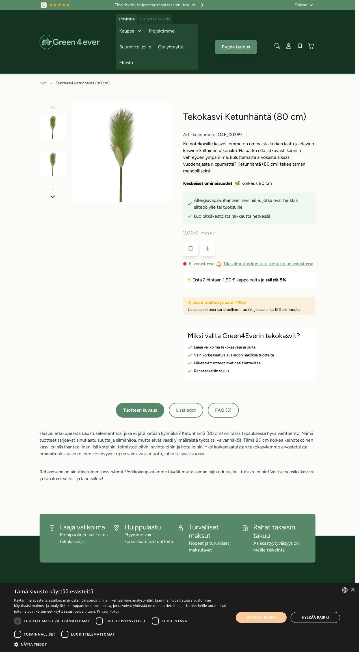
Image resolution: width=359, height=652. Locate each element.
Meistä (126, 62)
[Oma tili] (289, 46)
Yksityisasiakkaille (154, 19)
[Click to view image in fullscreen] (122, 152)
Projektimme (162, 31)
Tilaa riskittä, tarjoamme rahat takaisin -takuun (160, 5)
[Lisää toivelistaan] (190, 248)
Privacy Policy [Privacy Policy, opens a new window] (108, 611)
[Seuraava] (53, 196)
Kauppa (130, 31)
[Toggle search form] (277, 46)
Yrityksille (126, 19)
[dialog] (179, 617)
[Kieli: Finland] (303, 5)
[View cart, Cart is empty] (311, 46)
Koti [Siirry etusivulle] (43, 83)
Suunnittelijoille (135, 47)
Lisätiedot (186, 410)
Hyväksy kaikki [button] (261, 617)
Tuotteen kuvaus (140, 410)
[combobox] (345, 590)
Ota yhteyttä (170, 47)
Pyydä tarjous (236, 47)
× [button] (353, 590)
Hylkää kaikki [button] (315, 617)
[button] (120, 644)
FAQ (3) (223, 410)
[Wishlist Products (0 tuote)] (300, 46)
